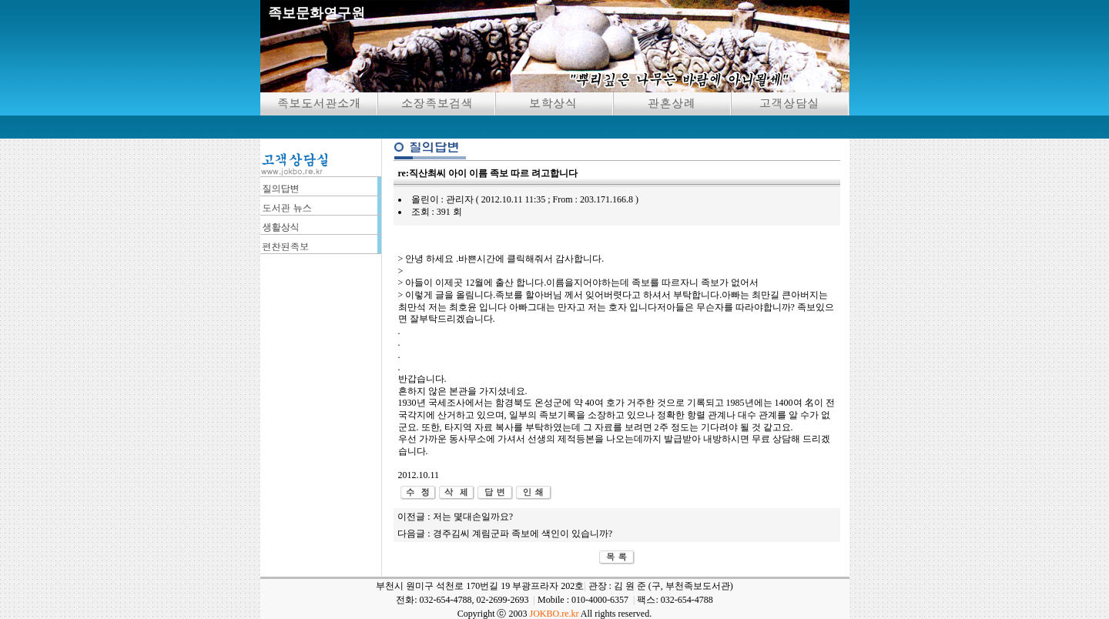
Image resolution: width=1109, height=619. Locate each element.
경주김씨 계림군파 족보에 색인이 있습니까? (522, 533)
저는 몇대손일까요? (473, 516)
